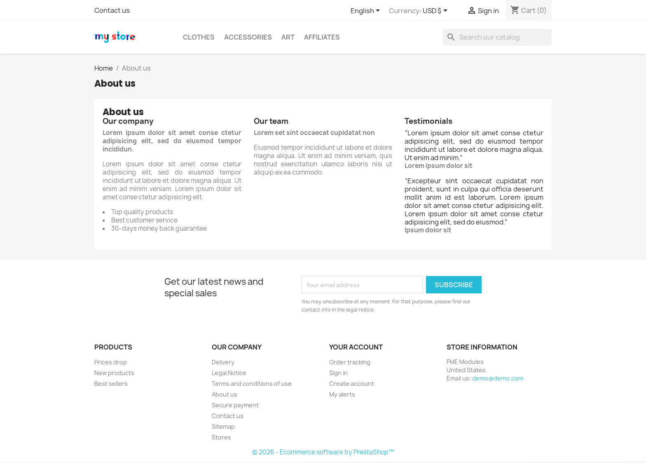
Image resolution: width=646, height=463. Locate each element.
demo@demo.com (497, 378)
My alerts (342, 394)
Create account (351, 383)
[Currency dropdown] (436, 11)
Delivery (223, 362)
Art (288, 37)
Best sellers (111, 383)
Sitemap (223, 426)
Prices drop (110, 362)
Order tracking (349, 362)
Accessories (248, 37)
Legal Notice (229, 373)
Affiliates (322, 37)
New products (114, 373)
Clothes (199, 37)
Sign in (338, 373)
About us (224, 394)
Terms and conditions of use (252, 383)
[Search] (497, 37)
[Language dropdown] (367, 11)
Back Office (295, 448)
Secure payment (235, 405)
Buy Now (354, 448)
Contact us (112, 10)
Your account (356, 347)
